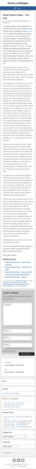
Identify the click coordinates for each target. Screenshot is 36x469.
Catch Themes (22, 466)
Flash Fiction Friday (21, 280)
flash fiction (6, 282)
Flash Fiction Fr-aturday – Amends (13, 405)
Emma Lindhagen (18, 3)
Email (5, 337)
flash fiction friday (15, 282)
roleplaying (6, 284)
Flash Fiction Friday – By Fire (12, 425)
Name (6, 330)
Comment (7, 304)
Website (6, 344)
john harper (24, 282)
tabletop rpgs (25, 284)
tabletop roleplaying (15, 284)
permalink (23, 286)
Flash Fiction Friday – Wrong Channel (14, 403)
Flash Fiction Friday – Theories (12, 427)
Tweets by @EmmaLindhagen (10, 393)
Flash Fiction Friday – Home (11, 407)
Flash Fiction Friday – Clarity (15, 277)
